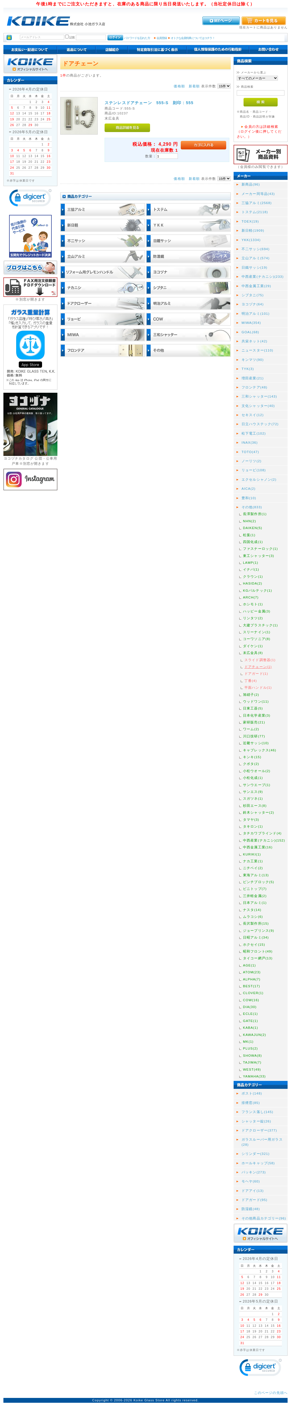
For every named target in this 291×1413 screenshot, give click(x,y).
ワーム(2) (251, 729)
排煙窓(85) (251, 1103)
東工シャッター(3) (258, 556)
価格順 (179, 86)
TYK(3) (248, 369)
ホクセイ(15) (254, 944)
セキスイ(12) (253, 415)
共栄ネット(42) (254, 341)
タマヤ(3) (251, 819)
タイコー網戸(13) (258, 958)
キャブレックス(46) (259, 750)
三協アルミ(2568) (257, 203)
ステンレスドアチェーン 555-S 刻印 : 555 (149, 102)
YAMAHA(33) (254, 1076)
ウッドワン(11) (256, 701)
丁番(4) (250, 680)
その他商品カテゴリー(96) (264, 1218)
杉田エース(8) (255, 805)
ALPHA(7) (251, 979)
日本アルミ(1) (255, 902)
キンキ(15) (252, 757)
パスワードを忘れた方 (137, 38)
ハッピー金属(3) (257, 611)
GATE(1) (250, 1021)
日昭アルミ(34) (256, 937)
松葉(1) (249, 535)
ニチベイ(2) (253, 868)
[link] (30, 199)
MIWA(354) (251, 322)
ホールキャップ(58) (258, 1163)
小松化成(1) (253, 777)
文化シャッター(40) (258, 406)
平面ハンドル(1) (258, 687)
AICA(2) (248, 488)
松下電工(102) (254, 433)
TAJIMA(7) (252, 1062)
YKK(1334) (251, 240)
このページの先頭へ (271, 1393)
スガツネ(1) (253, 798)
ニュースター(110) (257, 350)
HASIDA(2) (252, 583)
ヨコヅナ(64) (253, 304)
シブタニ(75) (253, 295)
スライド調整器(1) (260, 660)
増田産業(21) (253, 378)
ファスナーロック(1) (260, 548)
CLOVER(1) (253, 993)
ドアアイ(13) (253, 1190)
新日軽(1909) (253, 230)
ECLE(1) (250, 1013)
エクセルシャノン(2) (259, 479)
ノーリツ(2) (251, 461)
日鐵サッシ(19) (254, 267)
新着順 (194, 86)
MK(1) (248, 1041)
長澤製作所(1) (255, 514)
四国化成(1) (253, 542)
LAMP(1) (250, 562)
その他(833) (252, 507)
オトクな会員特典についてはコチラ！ (193, 38)
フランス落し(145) (257, 1112)
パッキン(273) (254, 1172)
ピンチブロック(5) (258, 882)
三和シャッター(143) (259, 396)
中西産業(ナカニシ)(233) (263, 276)
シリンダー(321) (256, 1153)
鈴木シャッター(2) (258, 812)
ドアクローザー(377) (259, 1130)
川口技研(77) (254, 736)
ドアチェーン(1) (258, 667)
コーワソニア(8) (257, 639)
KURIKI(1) (252, 854)
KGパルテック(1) (257, 590)
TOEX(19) (250, 221)
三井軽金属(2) (255, 896)
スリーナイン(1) (257, 632)
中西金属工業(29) (256, 286)
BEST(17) (251, 986)
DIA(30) (250, 1007)
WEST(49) (252, 1069)
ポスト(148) (252, 1093)
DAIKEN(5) (252, 528)
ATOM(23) (252, 972)
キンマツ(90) (253, 359)
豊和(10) (249, 498)
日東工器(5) (253, 708)
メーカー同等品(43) (258, 194)
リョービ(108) (254, 470)
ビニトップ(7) (255, 888)
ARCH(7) (251, 597)
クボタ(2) (251, 764)
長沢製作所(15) (256, 923)
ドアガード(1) (256, 673)
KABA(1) (250, 1027)
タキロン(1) (253, 826)
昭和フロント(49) (258, 951)
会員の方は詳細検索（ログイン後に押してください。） (259, 131)
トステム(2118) (255, 212)
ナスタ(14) (252, 910)
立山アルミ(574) (256, 258)
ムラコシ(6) (253, 916)
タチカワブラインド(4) (262, 833)
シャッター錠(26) (256, 1121)
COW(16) (251, 1000)
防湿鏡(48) (251, 1209)
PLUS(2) (250, 1048)
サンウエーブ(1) (257, 785)
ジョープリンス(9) (258, 930)
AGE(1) (249, 965)
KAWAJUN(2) (254, 1034)
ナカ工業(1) (253, 861)
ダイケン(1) (253, 646)
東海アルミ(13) (256, 875)
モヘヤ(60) (251, 1181)
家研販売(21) (254, 722)
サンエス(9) (253, 791)
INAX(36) (250, 442)
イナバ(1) (251, 569)
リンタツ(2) (253, 618)
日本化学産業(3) (257, 715)
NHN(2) (249, 521)
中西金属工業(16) (258, 847)
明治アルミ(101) (256, 313)
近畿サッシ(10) (256, 743)
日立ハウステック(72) (260, 424)
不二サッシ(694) (256, 249)
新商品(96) (251, 184)
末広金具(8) (253, 653)
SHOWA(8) (252, 1055)
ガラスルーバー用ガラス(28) (262, 1142)
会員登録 (162, 38)
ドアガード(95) (254, 1200)
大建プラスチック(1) (260, 625)
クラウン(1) (253, 576)
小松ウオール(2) (257, 771)
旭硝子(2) (251, 694)
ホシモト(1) (253, 604)
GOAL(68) (250, 332)
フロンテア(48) (254, 387)
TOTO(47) (250, 452)
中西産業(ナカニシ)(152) (264, 840)
